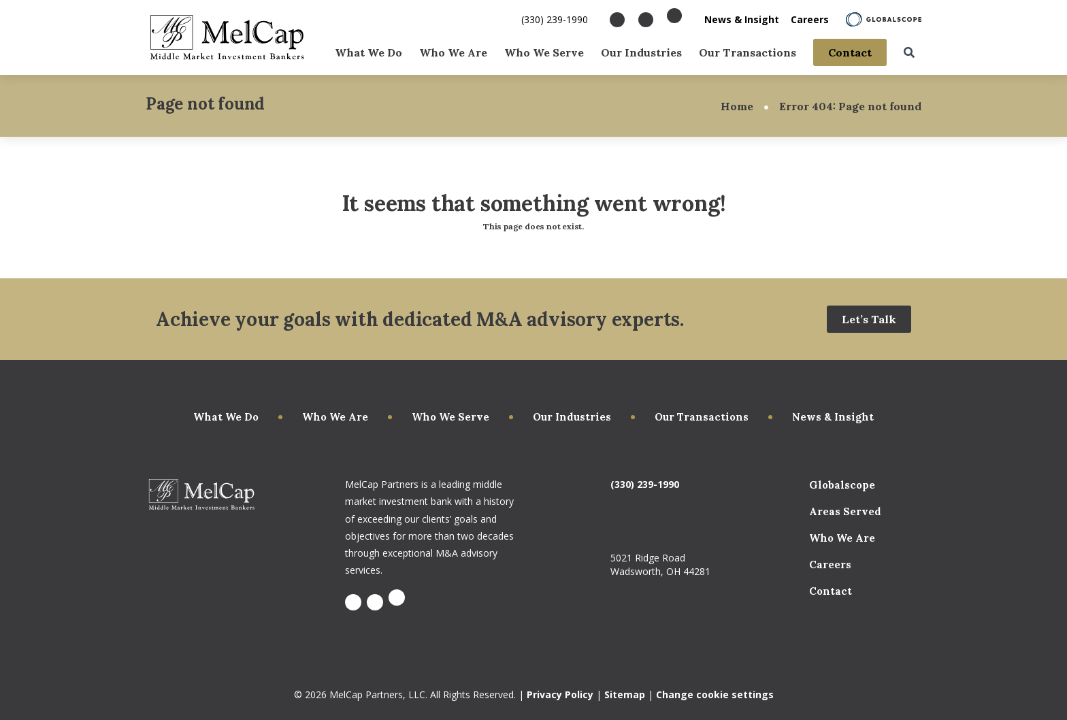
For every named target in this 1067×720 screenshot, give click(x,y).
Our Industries (641, 52)
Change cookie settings (715, 694)
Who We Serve (544, 52)
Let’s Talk (869, 319)
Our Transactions (747, 52)
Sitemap (624, 694)
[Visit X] (674, 15)
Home (737, 106)
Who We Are (453, 52)
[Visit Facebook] (617, 19)
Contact (850, 52)
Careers (810, 19)
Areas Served (845, 511)
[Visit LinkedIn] (645, 19)
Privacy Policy (560, 694)
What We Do (368, 52)
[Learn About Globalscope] (883, 19)
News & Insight (741, 19)
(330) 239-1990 (554, 19)
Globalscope (842, 484)
